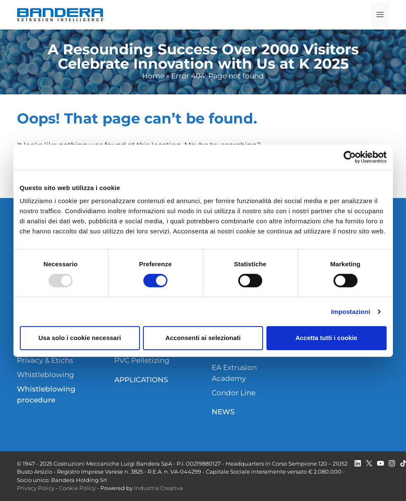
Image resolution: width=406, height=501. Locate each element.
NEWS (223, 411)
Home (153, 76)
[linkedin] (357, 463)
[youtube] (380, 463)
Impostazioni (350, 311)
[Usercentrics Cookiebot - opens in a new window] (350, 156)
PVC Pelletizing (141, 360)
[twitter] (369, 463)
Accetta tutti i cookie (327, 337)
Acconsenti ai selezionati (202, 337)
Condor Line (233, 392)
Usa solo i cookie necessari (79, 337)
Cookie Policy (77, 488)
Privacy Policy (35, 488)
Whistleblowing (45, 374)
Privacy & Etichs (45, 360)
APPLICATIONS (141, 379)
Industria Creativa (158, 488)
